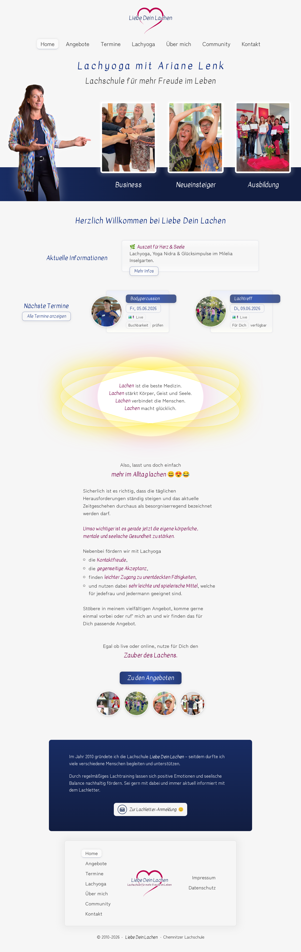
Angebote (77, 44)
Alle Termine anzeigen (46, 316)
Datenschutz (202, 887)
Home (48, 44)
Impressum (204, 877)
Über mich (178, 44)
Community (216, 44)
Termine (111, 44)
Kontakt (251, 44)
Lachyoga (143, 44)
